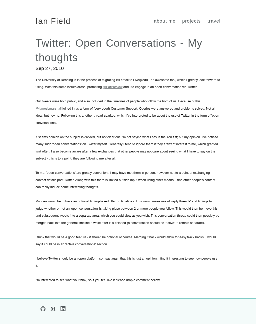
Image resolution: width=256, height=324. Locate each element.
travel (214, 21)
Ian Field (53, 21)
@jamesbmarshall (49, 108)
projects (191, 21)
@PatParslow (112, 87)
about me (165, 21)
